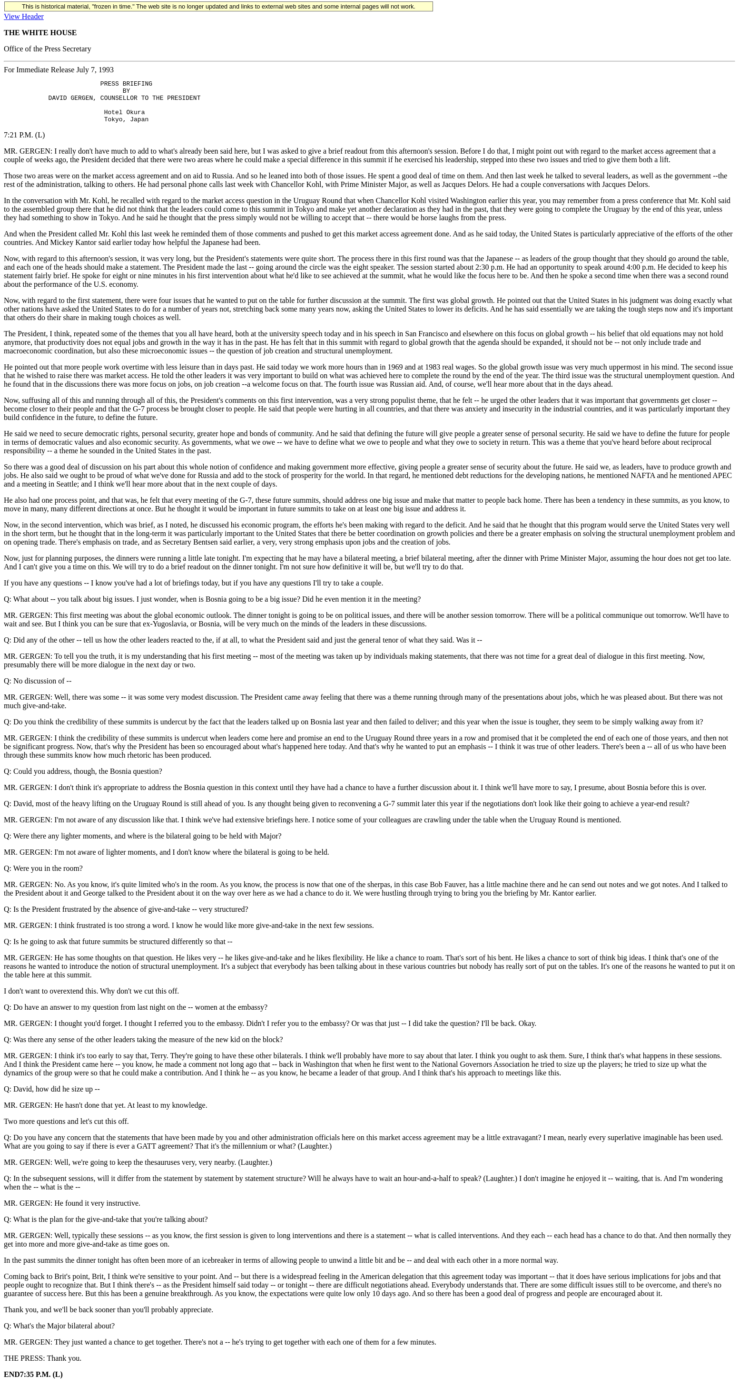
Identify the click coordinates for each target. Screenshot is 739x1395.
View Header (24, 16)
